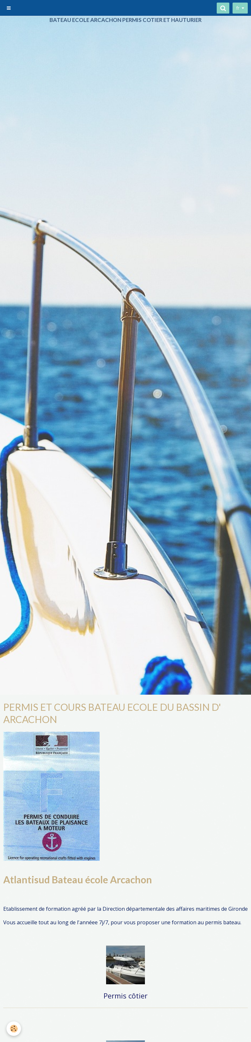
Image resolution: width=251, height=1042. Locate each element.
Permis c (118, 995)
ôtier (139, 995)
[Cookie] (13, 1028)
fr (237, 8)
